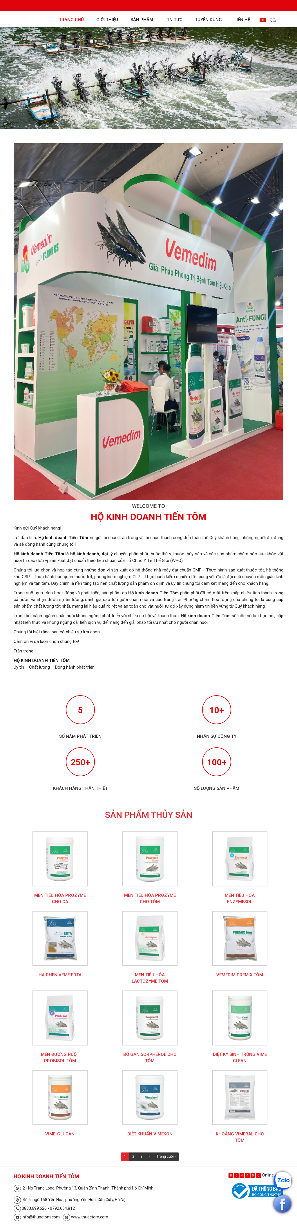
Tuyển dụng (208, 19)
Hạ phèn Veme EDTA (60, 979)
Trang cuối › (166, 1161)
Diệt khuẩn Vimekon (150, 1138)
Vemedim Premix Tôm (239, 979)
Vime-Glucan (60, 1138)
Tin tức (174, 19)
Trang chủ (71, 19)
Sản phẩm (142, 19)
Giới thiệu (107, 19)
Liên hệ (242, 19)
